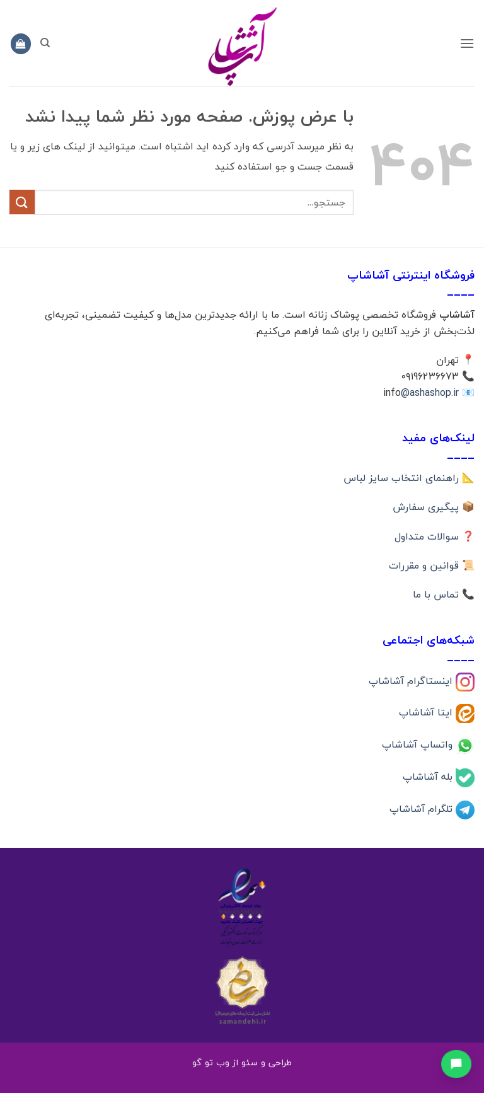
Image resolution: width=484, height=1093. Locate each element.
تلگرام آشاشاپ (422, 808)
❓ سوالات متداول (435, 536)
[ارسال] (22, 202)
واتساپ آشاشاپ (419, 744)
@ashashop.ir (430, 393)
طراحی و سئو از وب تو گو (242, 1062)
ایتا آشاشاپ (427, 712)
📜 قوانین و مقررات (432, 565)
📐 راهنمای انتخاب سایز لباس (409, 478)
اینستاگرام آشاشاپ (412, 680)
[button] (467, 43)
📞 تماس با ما (444, 594)
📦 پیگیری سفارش (434, 507)
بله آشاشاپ (429, 776)
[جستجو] (45, 43)
